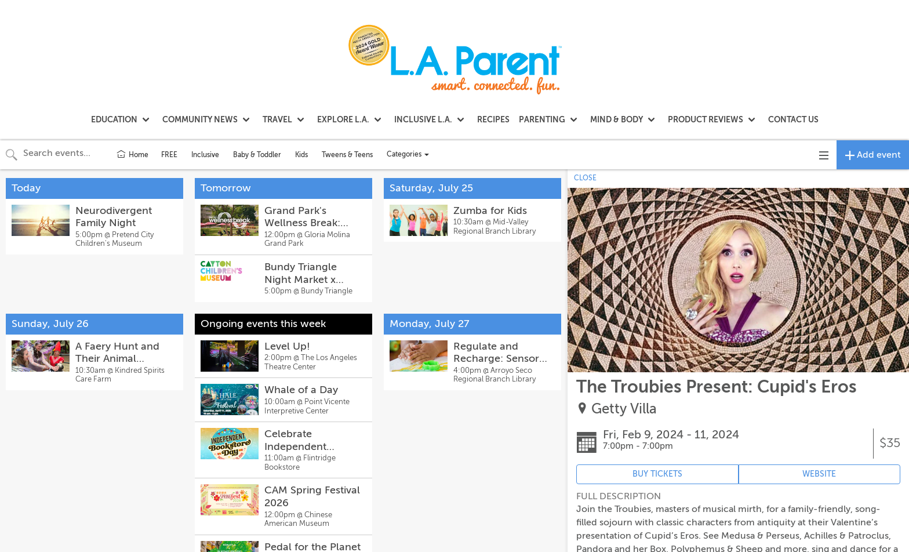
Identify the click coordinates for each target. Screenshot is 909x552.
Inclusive (205, 155)
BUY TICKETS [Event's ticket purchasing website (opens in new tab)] (657, 474)
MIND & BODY (616, 119)
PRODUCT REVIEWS (705, 119)
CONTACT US (793, 119)
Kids (301, 155)
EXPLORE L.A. (343, 119)
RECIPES (493, 119)
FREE (169, 155)
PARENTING (542, 119)
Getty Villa (624, 409)
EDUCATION (114, 119)
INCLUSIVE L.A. (423, 119)
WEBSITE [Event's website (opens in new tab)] (819, 474)
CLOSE (585, 178)
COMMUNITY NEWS (200, 119)
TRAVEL (277, 119)
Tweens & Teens (347, 155)
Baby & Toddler (257, 155)
